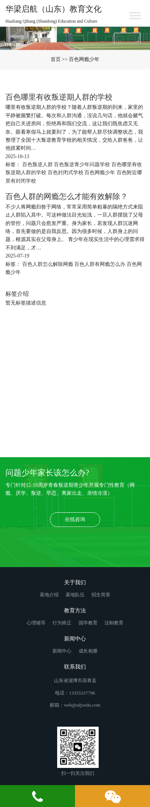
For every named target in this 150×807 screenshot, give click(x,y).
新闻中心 (62, 651)
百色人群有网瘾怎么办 (100, 264)
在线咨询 (75, 519)
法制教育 (113, 623)
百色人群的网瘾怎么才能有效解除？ (66, 196)
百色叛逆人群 (38, 164)
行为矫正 (62, 623)
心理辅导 (37, 623)
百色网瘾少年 (100, 172)
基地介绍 (50, 594)
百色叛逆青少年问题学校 (82, 164)
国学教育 (89, 623)
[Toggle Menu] (135, 15)
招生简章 (100, 594)
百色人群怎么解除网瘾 (48, 264)
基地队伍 (76, 594)
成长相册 (88, 651)
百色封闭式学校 (66, 172)
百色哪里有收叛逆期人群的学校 (58, 97)
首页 (56, 59)
